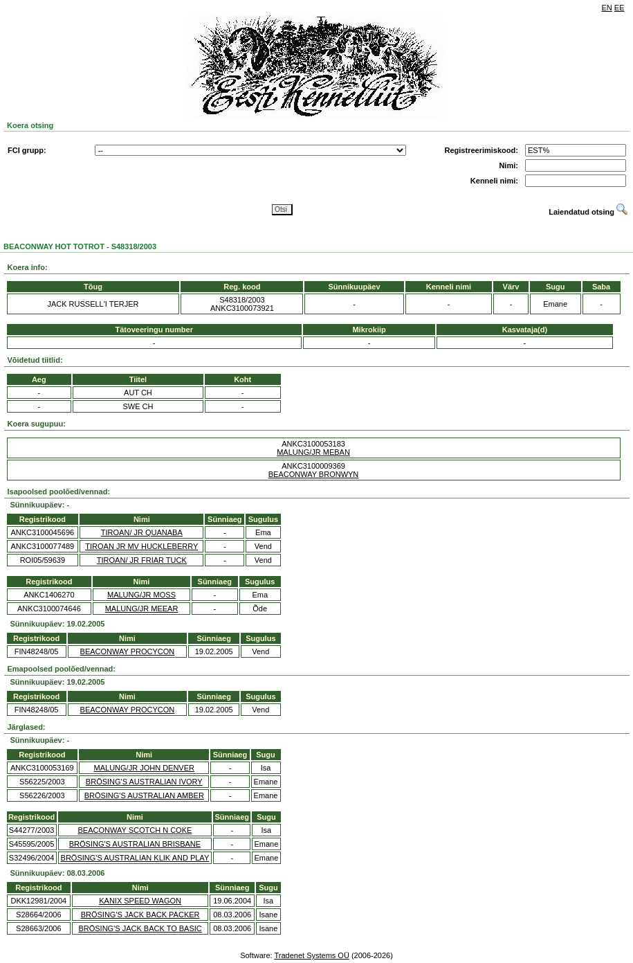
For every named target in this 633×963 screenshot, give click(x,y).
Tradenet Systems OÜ (311, 955)
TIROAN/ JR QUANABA (142, 532)
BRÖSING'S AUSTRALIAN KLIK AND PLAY (135, 858)
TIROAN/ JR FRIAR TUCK (142, 560)
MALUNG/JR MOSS (141, 595)
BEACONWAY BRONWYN (313, 474)
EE (619, 7)
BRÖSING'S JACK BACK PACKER (140, 914)
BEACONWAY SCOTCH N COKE (135, 830)
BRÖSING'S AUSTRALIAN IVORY (144, 781)
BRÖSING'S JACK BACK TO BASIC (139, 928)
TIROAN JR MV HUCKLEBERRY (141, 546)
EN (607, 7)
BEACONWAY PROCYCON (127, 651)
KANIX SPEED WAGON (140, 901)
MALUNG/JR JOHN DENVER (144, 768)
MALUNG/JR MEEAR (141, 608)
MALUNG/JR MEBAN (313, 452)
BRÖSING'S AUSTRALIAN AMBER (144, 795)
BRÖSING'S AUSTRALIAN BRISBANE (135, 844)
